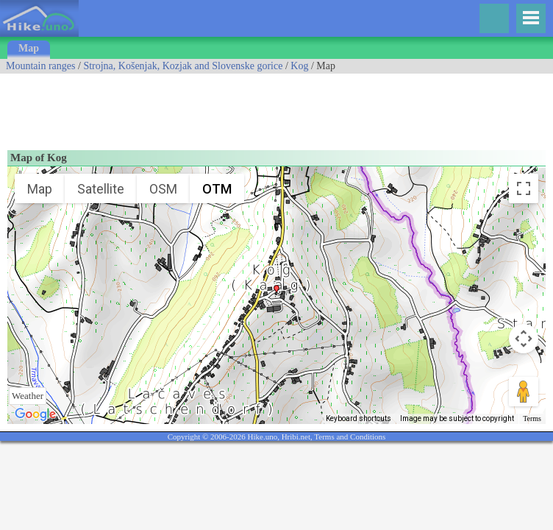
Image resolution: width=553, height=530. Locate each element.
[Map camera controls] (523, 338)
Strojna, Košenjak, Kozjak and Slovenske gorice (182, 65)
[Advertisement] (267, 107)
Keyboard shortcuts (358, 418)
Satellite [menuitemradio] (100, 189)
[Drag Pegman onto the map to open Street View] (523, 391)
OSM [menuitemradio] (163, 189)
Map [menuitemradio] (39, 189)
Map (28, 48)
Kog (299, 65)
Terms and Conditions (349, 436)
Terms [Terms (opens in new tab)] (532, 418)
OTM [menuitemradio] (217, 189)
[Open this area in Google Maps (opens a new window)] (35, 414)
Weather (27, 395)
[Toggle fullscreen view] (523, 188)
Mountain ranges (40, 65)
